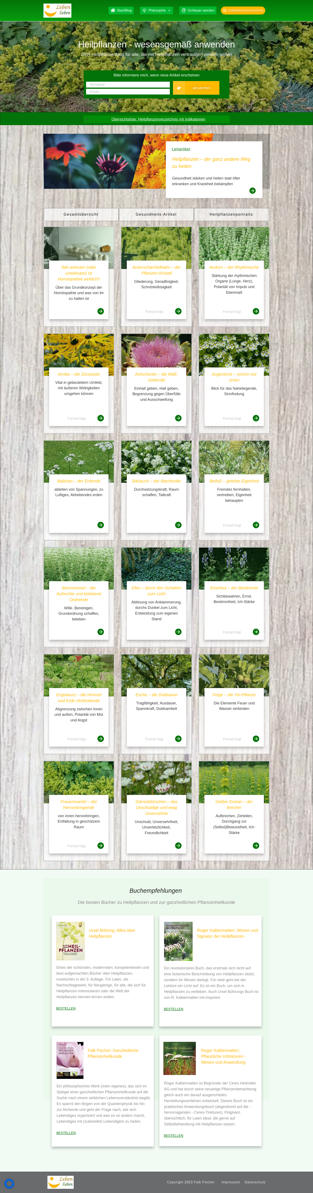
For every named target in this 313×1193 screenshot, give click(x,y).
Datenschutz (255, 1182)
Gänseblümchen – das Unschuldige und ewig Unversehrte (156, 807)
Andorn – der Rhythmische (234, 267)
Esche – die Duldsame (156, 694)
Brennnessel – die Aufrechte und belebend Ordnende (78, 594)
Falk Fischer (204, 1182)
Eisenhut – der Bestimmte (234, 588)
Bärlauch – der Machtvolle (156, 481)
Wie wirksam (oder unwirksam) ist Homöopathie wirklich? (79, 273)
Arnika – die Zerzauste (79, 374)
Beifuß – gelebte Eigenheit (234, 481)
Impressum (231, 1182)
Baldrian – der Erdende (79, 481)
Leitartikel (181, 149)
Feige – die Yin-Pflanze (234, 694)
